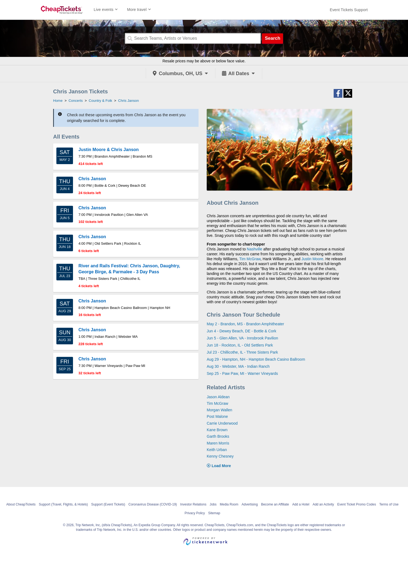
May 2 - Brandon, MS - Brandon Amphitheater (245, 324)
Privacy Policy (195, 513)
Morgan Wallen (219, 410)
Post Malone (217, 416)
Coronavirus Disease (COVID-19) (153, 504)
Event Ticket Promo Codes (356, 504)
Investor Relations (193, 504)
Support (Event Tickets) (108, 504)
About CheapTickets (21, 504)
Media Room (229, 504)
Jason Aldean (218, 397)
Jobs (213, 504)
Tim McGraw (250, 259)
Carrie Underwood (222, 423)
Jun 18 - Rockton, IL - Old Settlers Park (240, 345)
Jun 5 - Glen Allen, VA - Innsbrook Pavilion (242, 338)
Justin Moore (312, 259)
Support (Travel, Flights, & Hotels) (63, 504)
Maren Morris (218, 443)
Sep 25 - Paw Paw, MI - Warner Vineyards (242, 373)
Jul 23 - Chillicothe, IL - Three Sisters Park (242, 352)
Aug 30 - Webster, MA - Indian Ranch (238, 366)
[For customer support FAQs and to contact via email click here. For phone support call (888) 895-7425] (349, 9)
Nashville (254, 249)
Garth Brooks (218, 436)
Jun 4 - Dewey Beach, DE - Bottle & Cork (241, 331)
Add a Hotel (300, 504)
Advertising (250, 504)
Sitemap (214, 513)
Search (272, 38)
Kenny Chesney (220, 456)
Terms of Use (388, 504)
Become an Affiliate (275, 504)
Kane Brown (217, 430)
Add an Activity (323, 504)
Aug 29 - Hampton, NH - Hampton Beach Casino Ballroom (256, 359)
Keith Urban (217, 450)
